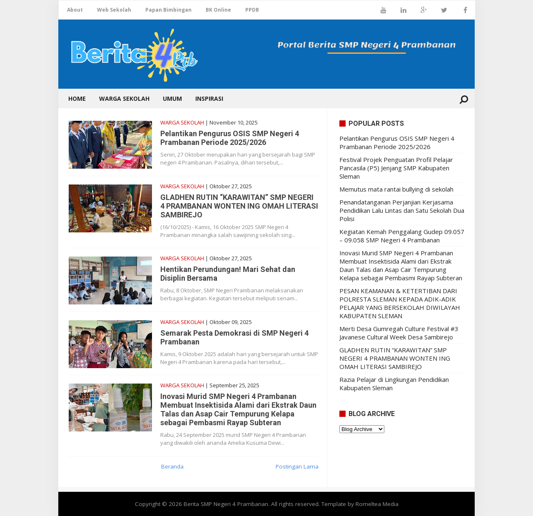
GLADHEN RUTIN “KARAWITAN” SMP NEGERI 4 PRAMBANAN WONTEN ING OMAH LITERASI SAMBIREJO (239, 206)
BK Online (218, 9)
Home (77, 98)
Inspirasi (209, 98)
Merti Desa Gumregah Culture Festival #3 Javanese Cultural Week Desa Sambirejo (398, 332)
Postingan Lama (297, 466)
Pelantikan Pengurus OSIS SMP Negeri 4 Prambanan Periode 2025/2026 (229, 138)
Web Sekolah (114, 9)
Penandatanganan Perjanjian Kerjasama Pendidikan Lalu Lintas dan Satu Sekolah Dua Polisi (401, 210)
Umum (172, 98)
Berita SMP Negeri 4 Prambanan (226, 504)
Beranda (172, 466)
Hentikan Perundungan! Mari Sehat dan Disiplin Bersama (227, 273)
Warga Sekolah (124, 98)
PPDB (252, 9)
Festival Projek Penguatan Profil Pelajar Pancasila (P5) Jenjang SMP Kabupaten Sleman (396, 167)
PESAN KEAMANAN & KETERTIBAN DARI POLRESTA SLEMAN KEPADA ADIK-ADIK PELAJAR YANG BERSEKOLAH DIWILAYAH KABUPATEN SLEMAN (399, 303)
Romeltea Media (377, 504)
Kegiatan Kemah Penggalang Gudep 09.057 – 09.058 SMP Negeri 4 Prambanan (401, 235)
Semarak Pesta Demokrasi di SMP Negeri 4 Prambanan (234, 337)
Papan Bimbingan (168, 9)
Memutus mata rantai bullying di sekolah (396, 189)
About (75, 9)
